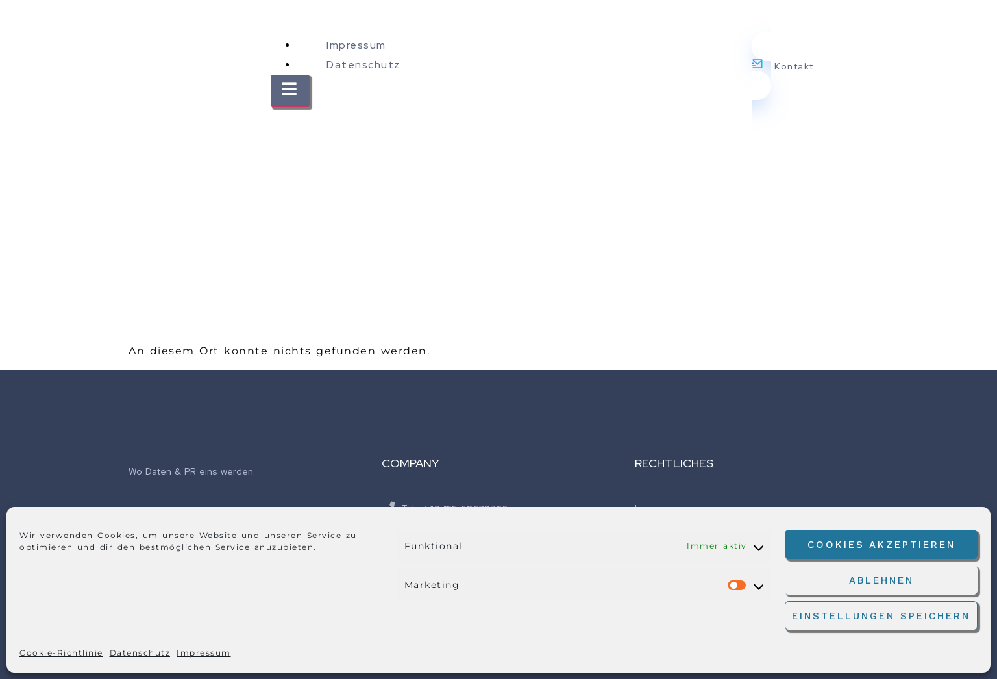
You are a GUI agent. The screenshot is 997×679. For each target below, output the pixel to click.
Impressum (204, 653)
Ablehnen (881, 580)
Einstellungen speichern (881, 616)
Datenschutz (140, 653)
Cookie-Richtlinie (61, 653)
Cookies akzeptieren (881, 544)
